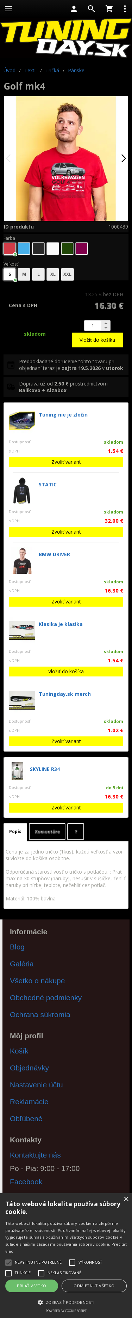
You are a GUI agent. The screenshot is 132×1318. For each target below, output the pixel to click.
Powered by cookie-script (66, 1310)
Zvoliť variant (66, 461)
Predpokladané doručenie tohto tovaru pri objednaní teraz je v (71, 364)
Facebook (26, 1182)
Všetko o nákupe (37, 981)
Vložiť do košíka (97, 339)
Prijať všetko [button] (31, 1285)
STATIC (48, 484)
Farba (9, 238)
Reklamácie (29, 1102)
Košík (19, 1051)
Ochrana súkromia (40, 1014)
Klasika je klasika (61, 624)
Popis (15, 831)
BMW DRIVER (54, 554)
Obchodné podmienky (46, 998)
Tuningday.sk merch (65, 694)
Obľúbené (26, 1118)
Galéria (22, 964)
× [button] (125, 1199)
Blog (17, 947)
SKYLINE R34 (45, 769)
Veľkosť (11, 264)
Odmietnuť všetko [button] (94, 1285)
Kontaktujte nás (35, 1155)
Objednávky (29, 1068)
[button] (66, 1302)
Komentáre (47, 831)
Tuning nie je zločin (63, 414)
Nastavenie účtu (36, 1085)
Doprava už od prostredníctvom (63, 387)
